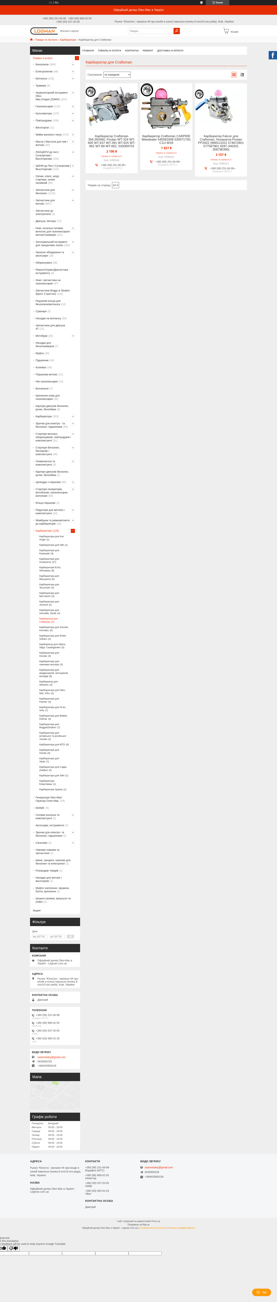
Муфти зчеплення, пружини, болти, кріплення (52, 890)
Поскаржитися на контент (152, 1228)
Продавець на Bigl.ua (138, 1224)
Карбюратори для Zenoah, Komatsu (54, 629)
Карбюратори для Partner (49, 700)
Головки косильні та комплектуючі (48, 816)
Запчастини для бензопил (45, 191)
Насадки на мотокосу (48, 318)
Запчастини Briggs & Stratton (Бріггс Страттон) (53, 292)
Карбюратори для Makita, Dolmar (53, 717)
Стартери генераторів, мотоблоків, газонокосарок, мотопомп (52, 492)
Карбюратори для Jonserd (49, 603)
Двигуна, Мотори (46, 221)
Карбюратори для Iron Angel (51, 538)
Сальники (41, 842)
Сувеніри (41, 311)
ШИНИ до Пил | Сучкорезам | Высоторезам (53, 167)
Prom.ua (156, 1221)
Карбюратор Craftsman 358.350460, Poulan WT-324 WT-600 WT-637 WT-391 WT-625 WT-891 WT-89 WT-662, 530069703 (112, 141)
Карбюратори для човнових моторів (49, 663)
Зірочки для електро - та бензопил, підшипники (50, 425)
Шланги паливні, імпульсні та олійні (53, 900)
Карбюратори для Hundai (49, 654)
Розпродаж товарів (47, 870)
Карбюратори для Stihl (52, 775)
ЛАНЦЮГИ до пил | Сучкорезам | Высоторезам (47, 155)
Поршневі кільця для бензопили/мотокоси (48, 302)
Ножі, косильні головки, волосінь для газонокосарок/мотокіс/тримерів (53, 231)
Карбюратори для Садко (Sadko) (53, 768)
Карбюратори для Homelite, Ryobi (49, 612)
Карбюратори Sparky (50, 789)
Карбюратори (68, 39)
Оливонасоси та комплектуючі (45, 463)
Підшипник (42, 360)
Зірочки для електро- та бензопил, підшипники (50, 834)
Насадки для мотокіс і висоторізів (49, 879)
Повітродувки (44, 120)
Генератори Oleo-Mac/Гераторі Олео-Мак (49, 799)
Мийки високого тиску (49, 134)
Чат (262, 1292)
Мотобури (41, 335)
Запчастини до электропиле (44, 212)
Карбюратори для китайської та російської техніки (52, 735)
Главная (88, 50)
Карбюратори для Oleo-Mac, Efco (52, 692)
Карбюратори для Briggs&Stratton (49, 726)
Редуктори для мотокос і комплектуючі (50, 511)
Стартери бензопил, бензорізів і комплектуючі (48, 451)
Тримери (41, 85)
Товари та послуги (46, 39)
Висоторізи (42, 127)
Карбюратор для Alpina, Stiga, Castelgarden (52, 646)
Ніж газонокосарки (47, 381)
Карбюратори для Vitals (49, 760)
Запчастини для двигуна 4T (50, 327)
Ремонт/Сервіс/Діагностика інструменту (52, 271)
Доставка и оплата (170, 50)
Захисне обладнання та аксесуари (50, 254)
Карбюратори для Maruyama (49, 577)
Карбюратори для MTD (52, 744)
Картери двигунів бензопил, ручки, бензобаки (52, 407)
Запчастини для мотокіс (45, 202)
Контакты (132, 50)
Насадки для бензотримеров (45, 344)
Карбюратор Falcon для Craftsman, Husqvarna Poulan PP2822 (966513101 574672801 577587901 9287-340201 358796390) (221, 143)
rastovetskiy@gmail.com (51, 1057)
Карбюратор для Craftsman (48, 620)
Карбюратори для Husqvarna (49, 560)
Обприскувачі (44, 262)
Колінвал (41, 367)
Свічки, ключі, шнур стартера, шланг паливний (47, 179)
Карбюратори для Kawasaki (49, 552)
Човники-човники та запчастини (48, 851)
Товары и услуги (109, 50)
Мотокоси (41, 78)
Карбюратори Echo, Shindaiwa (50, 569)
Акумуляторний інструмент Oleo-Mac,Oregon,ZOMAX (52, 96)
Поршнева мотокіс (47, 374)
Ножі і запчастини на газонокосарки (48, 282)
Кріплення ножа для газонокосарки (48, 397)
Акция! (37, 910)
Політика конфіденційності (181, 1228)
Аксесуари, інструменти (50, 825)
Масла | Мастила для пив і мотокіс (51, 143)
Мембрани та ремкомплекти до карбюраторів (53, 522)
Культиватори (44, 113)
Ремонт (148, 50)
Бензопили (42, 64)
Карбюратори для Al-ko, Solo (52, 709)
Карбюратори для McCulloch (49, 595)
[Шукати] (177, 31)
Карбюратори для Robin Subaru (52, 637)
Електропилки (44, 71)
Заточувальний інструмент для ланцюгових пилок (51, 243)
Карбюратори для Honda (49, 751)
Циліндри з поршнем (48, 482)
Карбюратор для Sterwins (48, 683)
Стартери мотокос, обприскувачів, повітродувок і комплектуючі (53, 437)
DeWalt (40, 807)
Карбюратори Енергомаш (46, 782)
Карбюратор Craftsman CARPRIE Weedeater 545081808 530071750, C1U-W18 (166, 140)
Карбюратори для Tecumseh (49, 586)
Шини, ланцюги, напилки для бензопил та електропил (53, 862)
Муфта (40, 353)
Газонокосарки (44, 106)
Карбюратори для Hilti (51, 545)
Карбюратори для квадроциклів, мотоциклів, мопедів (53, 673)
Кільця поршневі (45, 502)
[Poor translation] (13, 1248)
